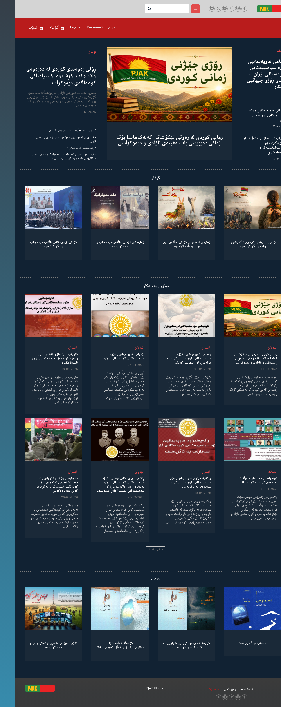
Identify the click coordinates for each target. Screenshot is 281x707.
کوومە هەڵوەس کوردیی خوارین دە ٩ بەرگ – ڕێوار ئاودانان (171, 645)
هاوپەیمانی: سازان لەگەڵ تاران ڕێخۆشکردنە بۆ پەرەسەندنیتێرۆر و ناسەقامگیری (249, 145)
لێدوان (257, 348)
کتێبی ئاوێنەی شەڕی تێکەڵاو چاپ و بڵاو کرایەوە (38, 645)
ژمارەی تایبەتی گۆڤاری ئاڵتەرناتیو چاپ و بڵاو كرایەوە (238, 244)
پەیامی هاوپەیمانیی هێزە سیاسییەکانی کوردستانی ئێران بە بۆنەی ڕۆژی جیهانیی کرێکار (251, 74)
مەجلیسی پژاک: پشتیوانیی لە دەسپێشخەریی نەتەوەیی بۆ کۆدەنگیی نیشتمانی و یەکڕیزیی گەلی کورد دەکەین (41, 485)
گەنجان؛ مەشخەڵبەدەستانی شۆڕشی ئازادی (57, 130)
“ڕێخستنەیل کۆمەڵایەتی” (66, 148)
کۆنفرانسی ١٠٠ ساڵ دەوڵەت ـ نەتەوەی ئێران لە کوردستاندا (242, 481)
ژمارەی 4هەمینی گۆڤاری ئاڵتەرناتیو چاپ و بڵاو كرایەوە (171, 244)
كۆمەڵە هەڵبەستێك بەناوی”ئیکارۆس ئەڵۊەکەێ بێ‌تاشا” (105, 645)
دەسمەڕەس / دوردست (238, 643)
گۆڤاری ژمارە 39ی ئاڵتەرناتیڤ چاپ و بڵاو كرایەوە (38, 244)
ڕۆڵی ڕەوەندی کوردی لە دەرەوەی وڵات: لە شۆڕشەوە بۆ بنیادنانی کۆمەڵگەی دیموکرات (46, 76)
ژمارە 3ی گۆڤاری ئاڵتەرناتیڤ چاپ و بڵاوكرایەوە (105, 244)
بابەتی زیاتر (140, 549)
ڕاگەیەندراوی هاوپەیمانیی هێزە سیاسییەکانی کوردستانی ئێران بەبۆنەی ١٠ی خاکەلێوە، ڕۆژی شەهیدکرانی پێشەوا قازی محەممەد (105, 485)
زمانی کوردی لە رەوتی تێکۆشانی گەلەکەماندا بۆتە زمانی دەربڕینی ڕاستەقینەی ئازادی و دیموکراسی (154, 140)
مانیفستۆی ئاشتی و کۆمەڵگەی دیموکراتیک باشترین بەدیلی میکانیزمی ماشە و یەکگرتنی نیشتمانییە (48, 156)
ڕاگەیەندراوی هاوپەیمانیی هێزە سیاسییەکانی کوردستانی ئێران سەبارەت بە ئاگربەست (175, 483)
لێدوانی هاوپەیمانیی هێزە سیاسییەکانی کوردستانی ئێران (252, 115)
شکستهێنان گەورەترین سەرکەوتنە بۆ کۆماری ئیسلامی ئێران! (51, 139)
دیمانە (257, 472)
